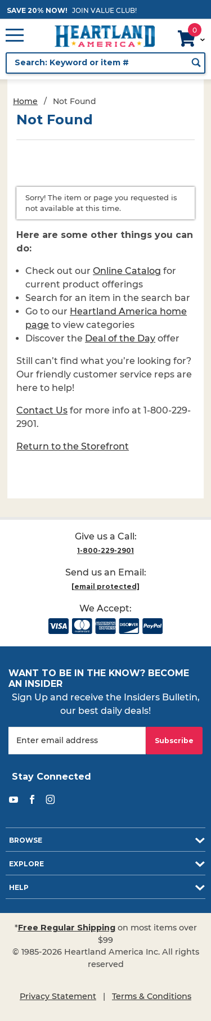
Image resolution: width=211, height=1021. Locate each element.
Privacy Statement (58, 996)
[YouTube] (14, 799)
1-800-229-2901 (105, 550)
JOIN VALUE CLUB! (104, 10)
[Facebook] (32, 799)
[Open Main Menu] (15, 36)
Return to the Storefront (72, 446)
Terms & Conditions (151, 996)
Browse (25, 840)
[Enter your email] (77, 740)
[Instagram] (50, 799)
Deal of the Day (120, 338)
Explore (26, 864)
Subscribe (174, 740)
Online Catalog (127, 271)
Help (19, 887)
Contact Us (42, 410)
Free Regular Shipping (66, 928)
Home (25, 101)
